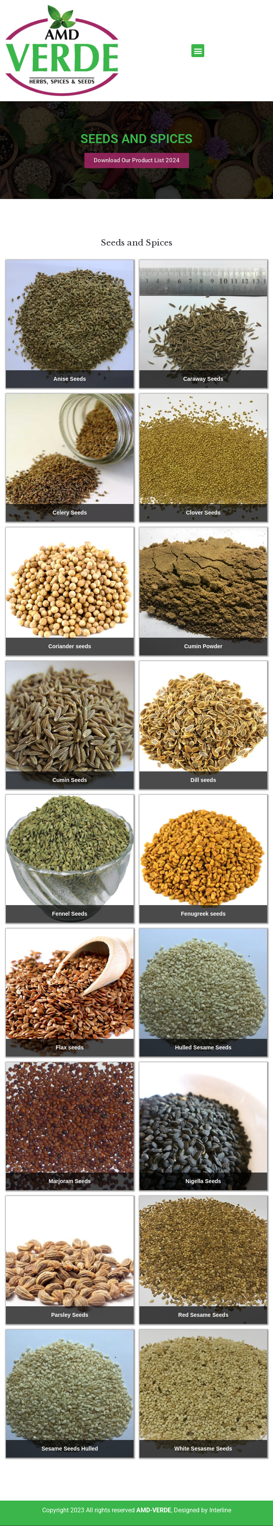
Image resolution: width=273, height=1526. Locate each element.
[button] (197, 50)
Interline (220, 1510)
